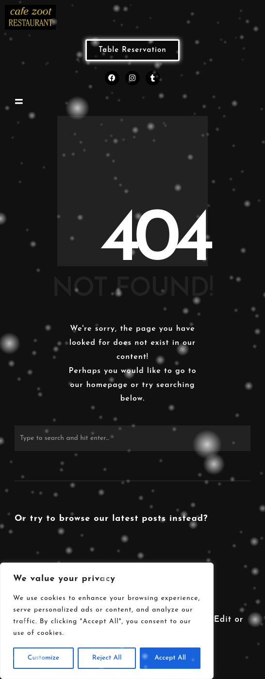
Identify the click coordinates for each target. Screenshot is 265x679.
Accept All (170, 658)
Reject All (107, 658)
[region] (107, 621)
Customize (43, 658)
